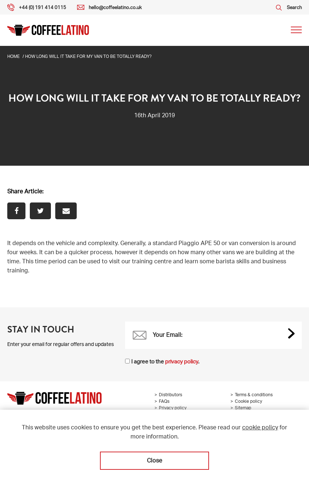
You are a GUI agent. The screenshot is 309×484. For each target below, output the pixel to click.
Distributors (170, 395)
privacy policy (181, 362)
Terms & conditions (254, 395)
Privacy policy (172, 408)
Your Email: (167, 336)
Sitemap (243, 408)
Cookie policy (248, 402)
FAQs (164, 402)
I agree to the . (165, 362)
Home (13, 57)
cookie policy (260, 428)
